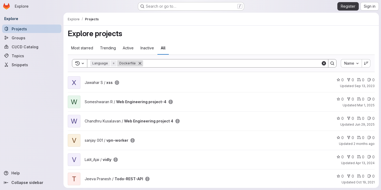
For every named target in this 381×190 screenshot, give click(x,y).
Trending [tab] (108, 48)
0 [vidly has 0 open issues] (371, 157)
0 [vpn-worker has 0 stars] (340, 137)
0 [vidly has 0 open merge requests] (360, 157)
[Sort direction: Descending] (366, 63)
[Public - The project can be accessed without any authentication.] (117, 82)
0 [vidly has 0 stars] (340, 157)
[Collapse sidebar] (31, 182)
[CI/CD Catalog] (31, 46)
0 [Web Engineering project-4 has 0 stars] (340, 99)
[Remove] (140, 63)
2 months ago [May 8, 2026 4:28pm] (364, 144)
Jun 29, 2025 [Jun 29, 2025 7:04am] (365, 124)
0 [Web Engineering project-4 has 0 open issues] (371, 99)
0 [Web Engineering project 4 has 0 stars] (340, 118)
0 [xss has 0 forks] (350, 80)
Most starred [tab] (82, 48)
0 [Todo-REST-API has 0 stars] (340, 176)
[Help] (31, 173)
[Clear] (324, 63)
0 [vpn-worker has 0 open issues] (371, 137)
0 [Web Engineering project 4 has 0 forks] (350, 118)
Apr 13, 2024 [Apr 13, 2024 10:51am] (365, 163)
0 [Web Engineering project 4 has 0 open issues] (371, 118)
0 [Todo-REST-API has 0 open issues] (371, 176)
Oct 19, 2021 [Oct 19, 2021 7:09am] (365, 182)
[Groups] (31, 38)
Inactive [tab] (147, 48)
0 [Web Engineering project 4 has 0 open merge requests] (360, 118)
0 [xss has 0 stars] (340, 80)
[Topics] (31, 55)
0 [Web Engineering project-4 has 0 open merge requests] (360, 99)
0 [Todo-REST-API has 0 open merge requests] (360, 176)
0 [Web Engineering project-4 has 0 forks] (350, 99)
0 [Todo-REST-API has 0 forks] (350, 176)
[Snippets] (31, 64)
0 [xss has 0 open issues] (371, 80)
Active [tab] (128, 48)
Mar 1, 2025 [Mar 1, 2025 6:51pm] (366, 105)
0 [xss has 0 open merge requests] (360, 80)
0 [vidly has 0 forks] (350, 157)
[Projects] (31, 29)
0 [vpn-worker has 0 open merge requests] (360, 137)
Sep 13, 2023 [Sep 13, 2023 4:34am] (365, 86)
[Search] (232, 63)
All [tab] (163, 48)
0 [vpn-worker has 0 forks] (350, 137)
